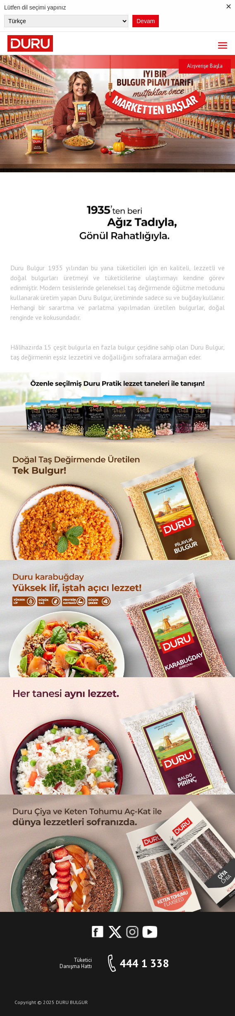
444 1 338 (144, 963)
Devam (146, 21)
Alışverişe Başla (205, 65)
